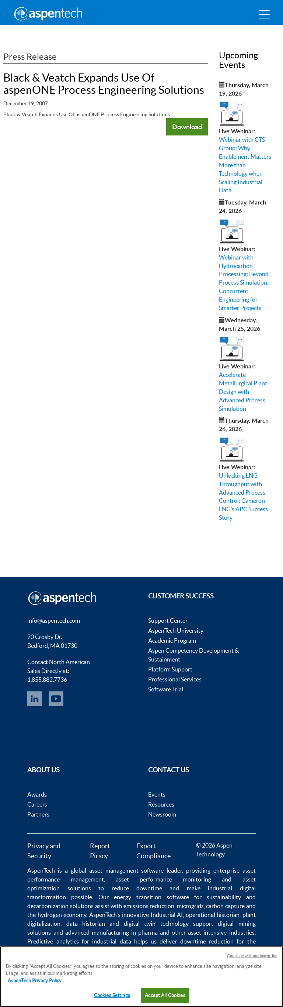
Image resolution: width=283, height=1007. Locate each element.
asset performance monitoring (163, 879)
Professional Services (175, 679)
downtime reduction (207, 941)
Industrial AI (167, 914)
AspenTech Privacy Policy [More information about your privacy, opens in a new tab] (35, 980)
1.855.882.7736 (47, 679)
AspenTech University (175, 630)
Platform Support (170, 669)
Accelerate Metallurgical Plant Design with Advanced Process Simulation (243, 391)
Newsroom (162, 814)
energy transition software (151, 897)
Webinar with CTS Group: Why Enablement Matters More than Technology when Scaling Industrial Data (245, 164)
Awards (37, 794)
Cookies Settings (112, 995)
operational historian (213, 914)
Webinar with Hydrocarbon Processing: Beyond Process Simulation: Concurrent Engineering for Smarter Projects (244, 282)
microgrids (190, 906)
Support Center (168, 620)
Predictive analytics (52, 941)
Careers (37, 804)
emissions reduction (149, 906)
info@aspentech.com (53, 620)
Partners (38, 814)
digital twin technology (156, 923)
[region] (141, 976)
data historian (85, 923)
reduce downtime (137, 888)
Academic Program (172, 640)
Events (156, 794)
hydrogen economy (62, 914)
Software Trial (165, 689)
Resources (161, 804)
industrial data (111, 941)
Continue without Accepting (252, 955)
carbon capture (225, 906)
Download (187, 127)
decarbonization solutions (60, 906)
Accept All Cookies (165, 995)
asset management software (126, 870)
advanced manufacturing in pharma (111, 932)
